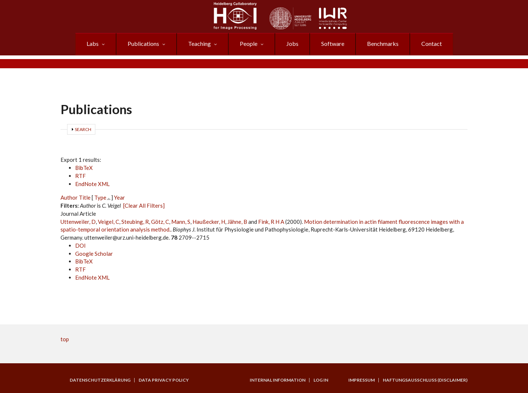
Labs (93, 43)
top (64, 339)
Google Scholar (94, 253)
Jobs (292, 43)
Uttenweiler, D (78, 221)
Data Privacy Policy (164, 380)
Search (83, 129)
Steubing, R (135, 221)
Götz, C (160, 221)
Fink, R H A (271, 221)
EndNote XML (92, 184)
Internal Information (277, 380)
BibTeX (84, 167)
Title (85, 197)
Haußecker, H (208, 221)
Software (332, 43)
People (248, 43)
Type (100, 197)
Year (119, 197)
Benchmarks (383, 43)
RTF (80, 175)
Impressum (361, 380)
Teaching (199, 43)
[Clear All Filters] (144, 205)
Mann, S (180, 221)
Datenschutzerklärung (100, 380)
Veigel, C (108, 221)
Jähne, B (237, 221)
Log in (321, 380)
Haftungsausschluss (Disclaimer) (425, 380)
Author (69, 197)
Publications (143, 43)
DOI (80, 245)
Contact (431, 43)
